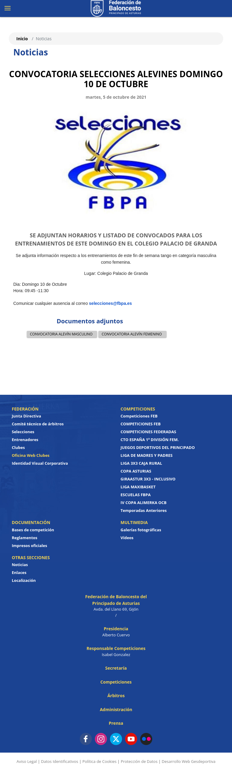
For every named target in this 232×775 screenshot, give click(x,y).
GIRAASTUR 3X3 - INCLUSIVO (148, 479)
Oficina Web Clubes (31, 455)
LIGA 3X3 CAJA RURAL (141, 463)
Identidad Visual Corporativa (40, 463)
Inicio (22, 38)
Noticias (20, 564)
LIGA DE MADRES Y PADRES (146, 455)
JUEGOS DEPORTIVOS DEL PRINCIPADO (158, 447)
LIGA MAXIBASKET (138, 487)
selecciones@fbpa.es (110, 303)
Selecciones (23, 431)
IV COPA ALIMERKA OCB (143, 502)
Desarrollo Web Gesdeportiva (188, 761)
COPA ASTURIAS (136, 471)
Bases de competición (33, 530)
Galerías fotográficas (141, 530)
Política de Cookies (99, 761)
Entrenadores (25, 439)
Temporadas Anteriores (144, 510)
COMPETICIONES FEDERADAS (148, 431)
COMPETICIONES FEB (141, 424)
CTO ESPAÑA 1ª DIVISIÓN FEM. (150, 439)
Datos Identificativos (59, 761)
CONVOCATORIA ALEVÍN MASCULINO (61, 334)
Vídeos (127, 537)
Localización (24, 580)
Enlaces (19, 572)
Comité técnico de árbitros (38, 424)
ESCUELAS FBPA (136, 494)
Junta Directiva (26, 416)
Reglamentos (24, 537)
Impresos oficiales (29, 545)
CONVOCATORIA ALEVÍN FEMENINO (132, 334)
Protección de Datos (139, 761)
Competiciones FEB (139, 416)
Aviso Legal (27, 761)
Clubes (18, 447)
